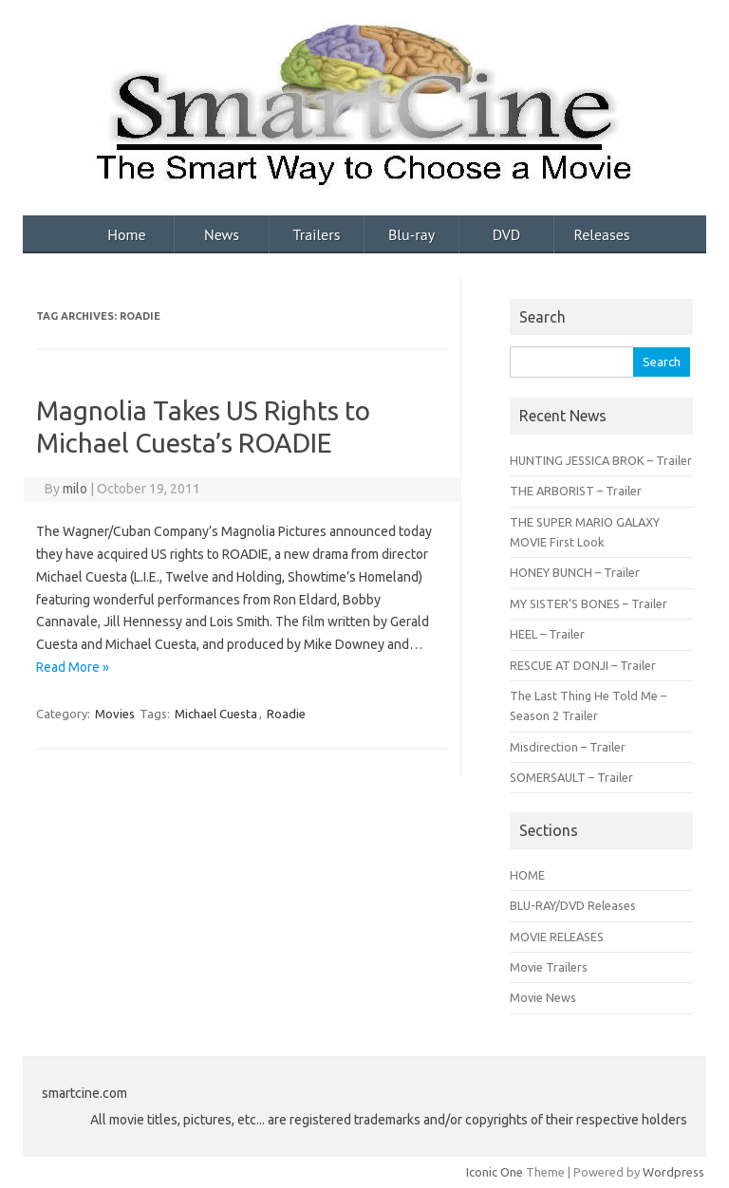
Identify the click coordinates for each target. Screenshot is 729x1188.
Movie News (543, 997)
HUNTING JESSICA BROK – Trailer (601, 460)
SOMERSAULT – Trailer (571, 777)
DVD (507, 234)
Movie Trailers (549, 967)
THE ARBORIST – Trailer (576, 490)
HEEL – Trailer (547, 633)
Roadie (286, 713)
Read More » (72, 667)
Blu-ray (411, 234)
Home (126, 234)
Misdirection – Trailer (568, 746)
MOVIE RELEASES (557, 936)
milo (75, 488)
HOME (527, 875)
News (221, 234)
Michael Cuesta (216, 713)
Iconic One (494, 1172)
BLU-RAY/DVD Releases (573, 905)
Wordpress (673, 1172)
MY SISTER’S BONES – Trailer (588, 603)
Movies (115, 713)
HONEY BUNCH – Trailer (575, 572)
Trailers (317, 234)
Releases (601, 234)
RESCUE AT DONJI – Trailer (583, 665)
